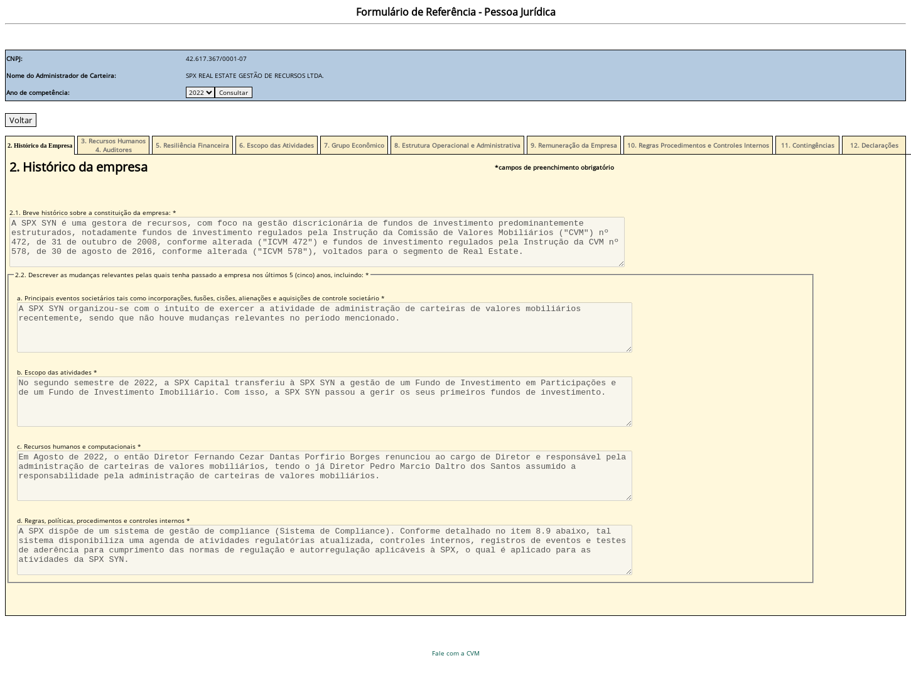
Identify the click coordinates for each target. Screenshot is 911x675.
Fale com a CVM (456, 653)
